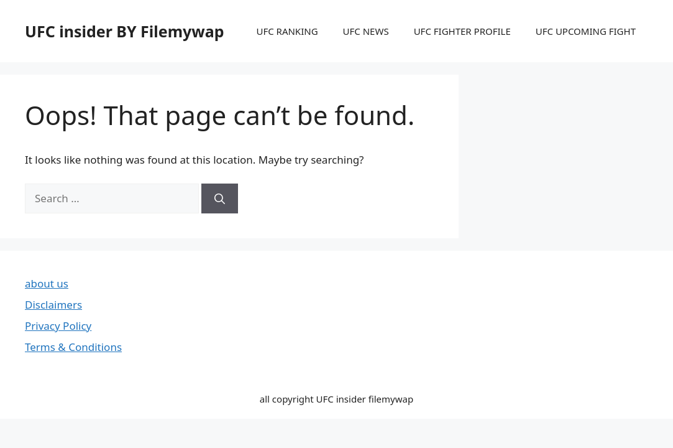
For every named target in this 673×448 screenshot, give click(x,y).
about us (46, 283)
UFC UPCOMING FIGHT (586, 31)
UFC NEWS (366, 31)
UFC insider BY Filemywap (124, 31)
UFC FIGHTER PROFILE (462, 31)
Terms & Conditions (73, 347)
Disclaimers (53, 304)
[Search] (219, 198)
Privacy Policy (58, 326)
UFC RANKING (287, 31)
